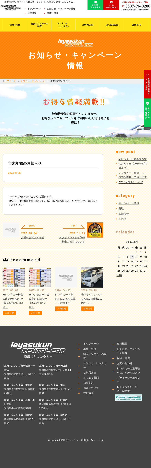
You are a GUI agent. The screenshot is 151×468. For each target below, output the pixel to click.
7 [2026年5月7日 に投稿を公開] (132, 256)
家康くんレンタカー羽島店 (18, 415)
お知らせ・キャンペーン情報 (61, 8)
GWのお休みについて (131, 182)
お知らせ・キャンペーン (33, 81)
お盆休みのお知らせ (32, 237)
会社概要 (34, 13)
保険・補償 (52, 13)
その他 (122, 218)
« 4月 (119, 275)
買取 (121, 208)
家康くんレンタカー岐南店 (53, 400)
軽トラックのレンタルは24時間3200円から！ (91, 298)
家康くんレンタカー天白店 (53, 365)
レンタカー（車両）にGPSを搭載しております (65, 298)
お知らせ (9, 312)
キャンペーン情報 (129, 203)
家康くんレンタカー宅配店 (54, 415)
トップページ (34, 8)
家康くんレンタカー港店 (52, 385)
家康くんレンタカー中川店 (18, 385)
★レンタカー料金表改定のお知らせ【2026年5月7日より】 (133, 163)
